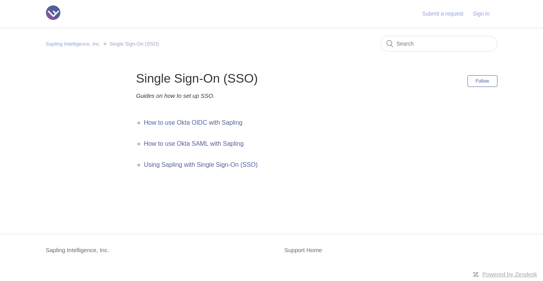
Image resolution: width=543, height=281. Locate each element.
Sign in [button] (481, 14)
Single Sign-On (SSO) (134, 44)
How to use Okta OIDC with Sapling (193, 122)
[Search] (439, 43)
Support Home (303, 250)
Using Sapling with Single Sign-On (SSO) (201, 164)
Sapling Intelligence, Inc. (73, 44)
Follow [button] (482, 81)
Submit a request (443, 14)
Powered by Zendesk (509, 274)
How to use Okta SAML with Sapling (194, 143)
